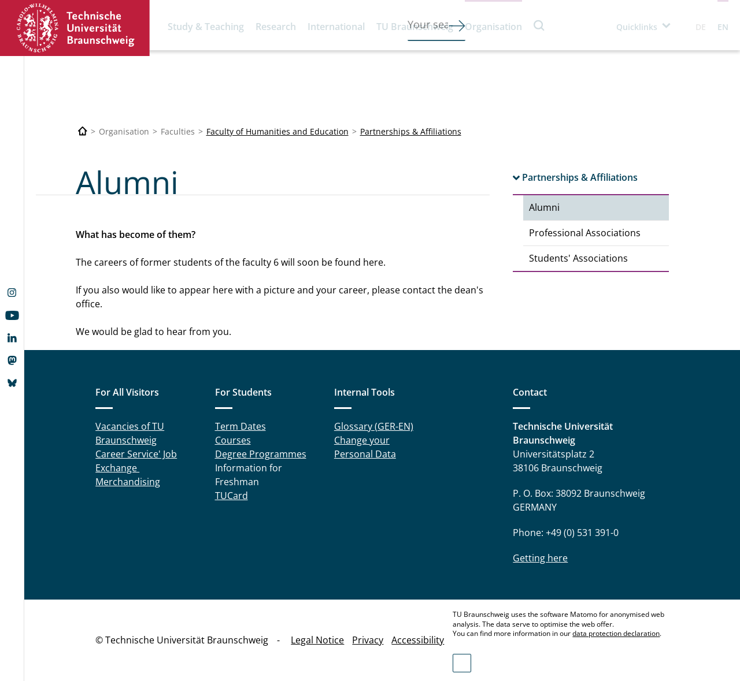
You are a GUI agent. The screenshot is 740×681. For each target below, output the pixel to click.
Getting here (540, 558)
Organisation (493, 26)
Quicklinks (636, 26)
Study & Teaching (206, 26)
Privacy (367, 640)
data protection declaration (616, 633)
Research (276, 26)
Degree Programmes (260, 454)
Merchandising (127, 481)
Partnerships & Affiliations (410, 131)
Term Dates (240, 426)
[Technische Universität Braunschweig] (82, 131)
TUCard (231, 495)
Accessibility (417, 640)
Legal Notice (317, 640)
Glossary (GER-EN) (373, 426)
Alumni (544, 207)
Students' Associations (578, 258)
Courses (233, 440)
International (336, 26)
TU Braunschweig (414, 26)
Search (539, 25)
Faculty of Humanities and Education (277, 131)
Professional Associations (585, 232)
